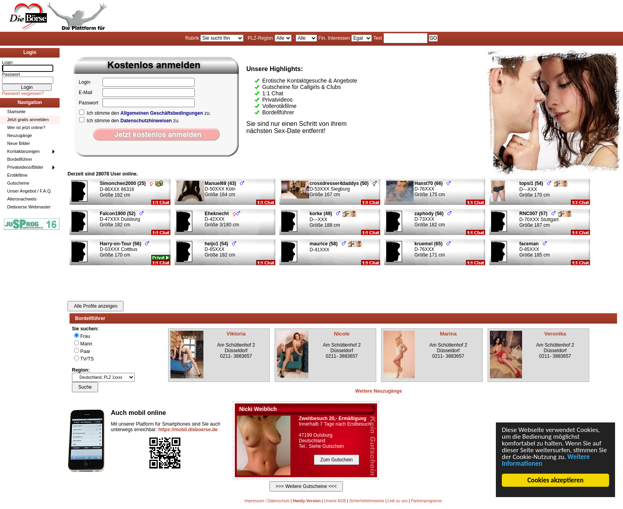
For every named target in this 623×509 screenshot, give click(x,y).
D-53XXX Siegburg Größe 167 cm (343, 189)
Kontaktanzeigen (23, 151)
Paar (85, 351)
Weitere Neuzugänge (378, 391)
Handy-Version (307, 501)
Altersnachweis (22, 199)
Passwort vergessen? (23, 93)
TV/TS (87, 359)
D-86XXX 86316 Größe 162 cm (131, 189)
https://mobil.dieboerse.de (187, 429)
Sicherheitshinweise (366, 501)
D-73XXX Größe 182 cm (432, 219)
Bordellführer (19, 159)
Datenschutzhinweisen (146, 120)
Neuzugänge (19, 135)
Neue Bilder (18, 143)
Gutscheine (18, 183)
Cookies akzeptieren (556, 480)
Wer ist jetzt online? (26, 127)
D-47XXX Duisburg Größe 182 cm (121, 219)
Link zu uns (397, 501)
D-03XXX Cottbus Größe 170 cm (124, 249)
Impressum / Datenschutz (266, 501)
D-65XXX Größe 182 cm (220, 249)
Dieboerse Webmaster (28, 206)
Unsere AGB (335, 501)
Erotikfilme (17, 175)
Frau (85, 336)
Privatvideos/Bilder (25, 167)
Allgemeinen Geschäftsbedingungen (161, 113)
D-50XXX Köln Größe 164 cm (224, 189)
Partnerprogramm (426, 501)
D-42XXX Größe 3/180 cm (222, 219)
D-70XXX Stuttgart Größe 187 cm (545, 219)
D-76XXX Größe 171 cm (432, 249)
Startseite (16, 111)
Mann (86, 344)
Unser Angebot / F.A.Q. (29, 191)
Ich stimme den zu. (145, 113)
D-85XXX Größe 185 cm (534, 249)
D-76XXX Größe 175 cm (432, 189)
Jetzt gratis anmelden (28, 119)
